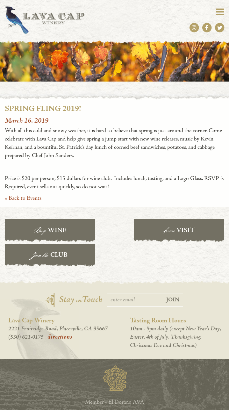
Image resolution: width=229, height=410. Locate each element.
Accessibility (114, 400)
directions (59, 311)
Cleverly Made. (137, 394)
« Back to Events (23, 198)
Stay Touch (81, 274)
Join (172, 274)
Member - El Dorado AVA (114, 376)
